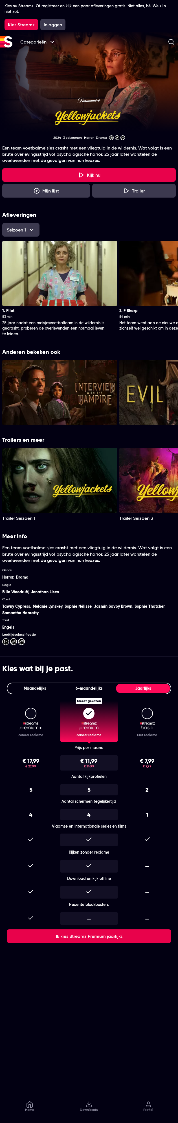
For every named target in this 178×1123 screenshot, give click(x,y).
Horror (7, 577)
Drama (22, 577)
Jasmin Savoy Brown (113, 606)
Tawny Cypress (16, 606)
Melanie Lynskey (47, 606)
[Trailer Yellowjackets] (134, 191)
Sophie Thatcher (149, 606)
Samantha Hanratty (20, 612)
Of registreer (47, 5)
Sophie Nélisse (78, 606)
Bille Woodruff (15, 591)
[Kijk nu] (89, 175)
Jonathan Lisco (45, 591)
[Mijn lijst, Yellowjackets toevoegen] (46, 191)
